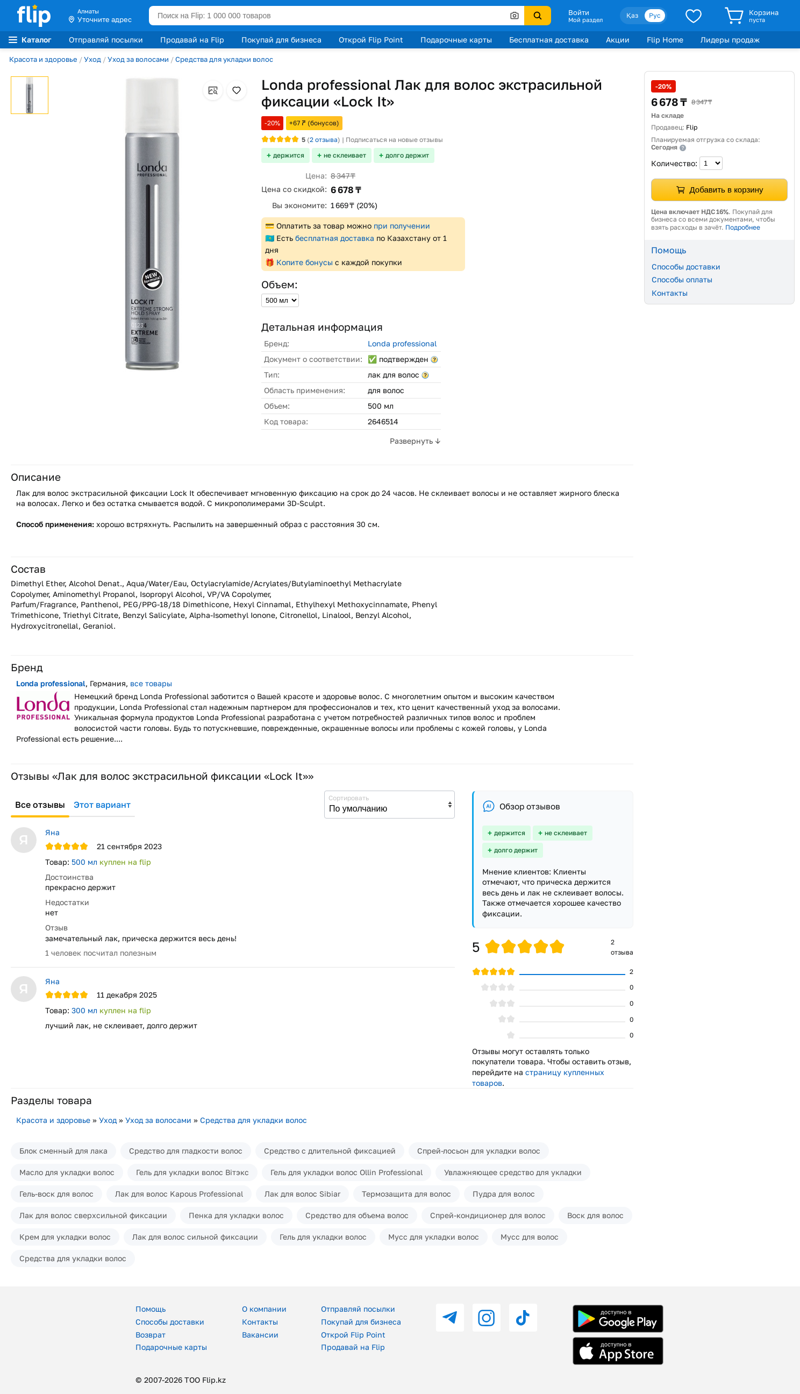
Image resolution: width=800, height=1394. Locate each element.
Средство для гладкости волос (185, 1150)
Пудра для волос (504, 1193)
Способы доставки (686, 266)
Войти (578, 12)
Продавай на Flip (192, 39)
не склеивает (345, 155)
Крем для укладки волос (65, 1236)
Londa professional (402, 343)
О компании (264, 1308)
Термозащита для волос (406, 1193)
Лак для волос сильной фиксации (195, 1236)
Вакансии (260, 1334)
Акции (618, 39)
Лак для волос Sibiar (302, 1193)
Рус (655, 15)
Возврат (150, 1334)
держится (288, 155)
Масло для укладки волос (67, 1172)
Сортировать (348, 798)
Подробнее (742, 227)
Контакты (670, 292)
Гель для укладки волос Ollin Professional (346, 1172)
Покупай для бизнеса (281, 39)
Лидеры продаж (730, 39)
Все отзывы (40, 804)
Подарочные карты (456, 39)
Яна (52, 832)
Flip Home (665, 39)
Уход (92, 59)
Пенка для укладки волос (236, 1215)
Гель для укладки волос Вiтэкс (192, 1172)
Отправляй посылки (106, 39)
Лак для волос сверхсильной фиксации (93, 1215)
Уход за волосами (138, 59)
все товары (151, 683)
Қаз (632, 15)
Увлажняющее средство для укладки (513, 1172)
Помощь (150, 1308)
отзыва (324, 140)
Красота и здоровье (43, 59)
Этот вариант (102, 804)
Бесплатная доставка (549, 39)
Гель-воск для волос (56, 1193)
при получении (402, 225)
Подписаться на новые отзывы (394, 140)
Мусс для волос (530, 1236)
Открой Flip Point (371, 39)
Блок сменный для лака (63, 1150)
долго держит (407, 155)
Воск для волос (595, 1215)
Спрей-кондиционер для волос (488, 1215)
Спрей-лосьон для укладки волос (478, 1150)
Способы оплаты (682, 279)
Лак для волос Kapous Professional (179, 1193)
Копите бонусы (304, 262)
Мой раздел (585, 20)
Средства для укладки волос (224, 59)
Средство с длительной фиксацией (330, 1150)
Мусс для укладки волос (433, 1236)
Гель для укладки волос (323, 1236)
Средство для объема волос (357, 1215)
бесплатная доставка (334, 238)
